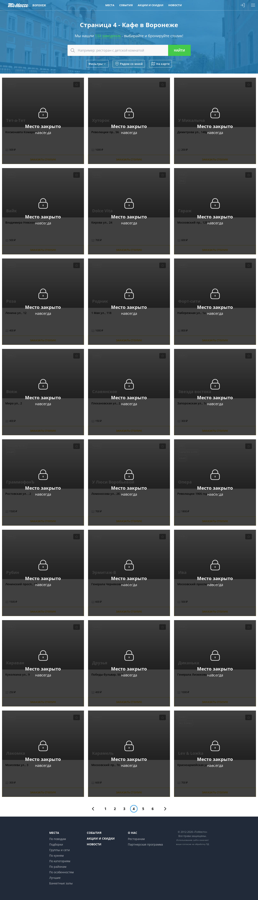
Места (54, 833)
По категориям (59, 861)
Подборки (56, 844)
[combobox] (129, 50)
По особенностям (61, 872)
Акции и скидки (101, 838)
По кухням (56, 855)
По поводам (57, 839)
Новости (94, 844)
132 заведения (108, 35)
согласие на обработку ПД (195, 844)
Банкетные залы (61, 883)
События (94, 833)
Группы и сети (59, 850)
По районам (57, 867)
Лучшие (55, 878)
